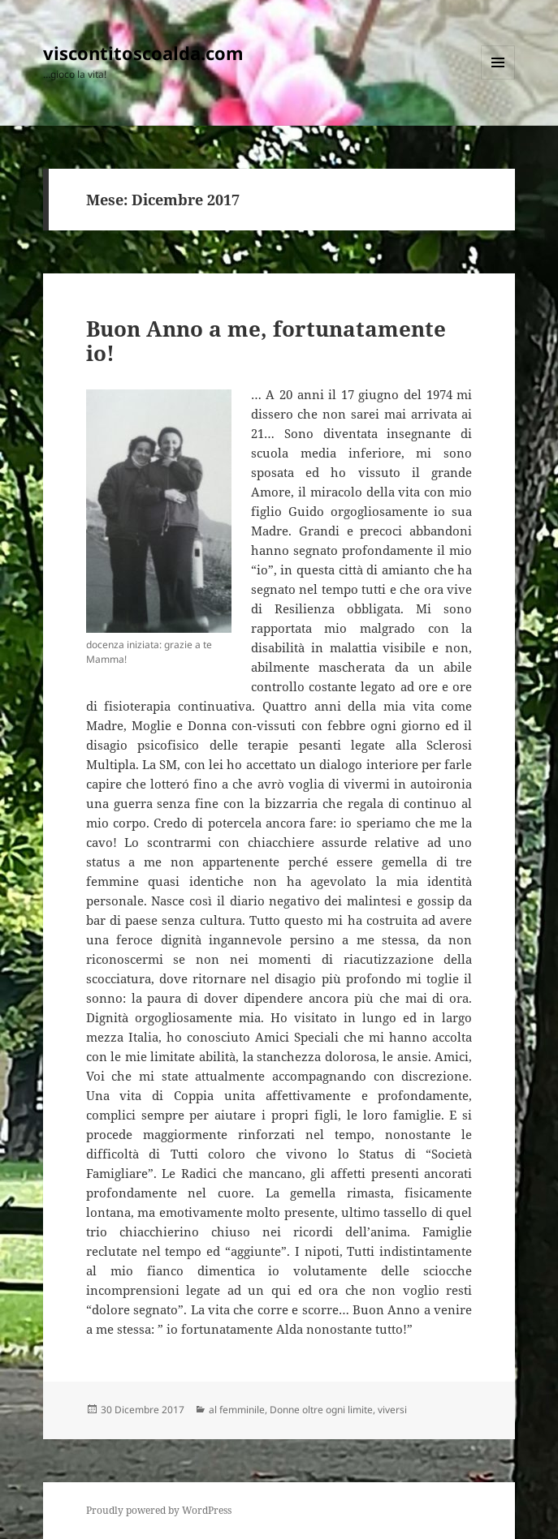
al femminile (237, 1409)
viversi (392, 1409)
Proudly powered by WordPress (158, 1510)
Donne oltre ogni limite (321, 1409)
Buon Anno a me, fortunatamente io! (266, 341)
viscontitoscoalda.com (143, 53)
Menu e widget (498, 79)
